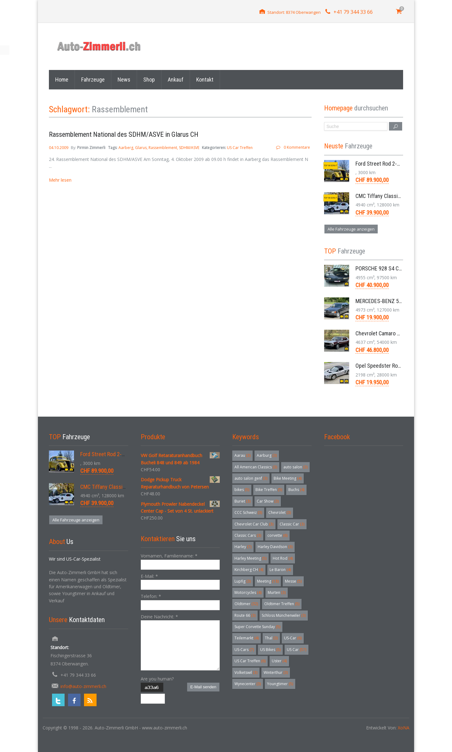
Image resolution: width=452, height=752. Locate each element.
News (124, 79)
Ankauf (175, 79)
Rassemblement (163, 147)
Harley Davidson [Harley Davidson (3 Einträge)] (275, 546)
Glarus (141, 147)
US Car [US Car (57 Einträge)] (296, 649)
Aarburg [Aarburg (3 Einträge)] (267, 455)
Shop (149, 79)
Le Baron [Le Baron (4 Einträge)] (280, 569)
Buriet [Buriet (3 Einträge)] (242, 501)
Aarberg (125, 147)
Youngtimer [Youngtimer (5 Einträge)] (280, 683)
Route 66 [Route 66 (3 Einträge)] (244, 615)
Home (61, 79)
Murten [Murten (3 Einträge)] (277, 592)
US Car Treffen (240, 147)
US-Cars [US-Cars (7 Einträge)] (244, 649)
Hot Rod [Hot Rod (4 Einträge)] (283, 558)
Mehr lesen (60, 180)
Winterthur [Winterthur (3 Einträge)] (276, 672)
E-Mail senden (203, 687)
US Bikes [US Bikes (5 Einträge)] (270, 649)
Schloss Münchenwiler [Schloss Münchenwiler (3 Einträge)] (284, 615)
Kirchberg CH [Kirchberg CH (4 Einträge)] (248, 569)
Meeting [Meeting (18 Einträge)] (268, 581)
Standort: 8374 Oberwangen (294, 12)
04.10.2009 (59, 147)
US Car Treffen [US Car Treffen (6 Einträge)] (249, 661)
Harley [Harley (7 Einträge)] (242, 546)
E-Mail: (149, 576)
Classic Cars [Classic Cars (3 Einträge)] (247, 535)
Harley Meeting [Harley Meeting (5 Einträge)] (250, 558)
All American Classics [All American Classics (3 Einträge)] (255, 467)
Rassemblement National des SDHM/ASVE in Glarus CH (123, 134)
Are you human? (157, 679)
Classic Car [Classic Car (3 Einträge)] (292, 524)
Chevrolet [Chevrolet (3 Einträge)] (279, 512)
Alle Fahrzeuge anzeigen (351, 229)
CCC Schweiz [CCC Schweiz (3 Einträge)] (248, 512)
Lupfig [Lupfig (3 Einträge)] (242, 581)
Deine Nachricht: (159, 617)
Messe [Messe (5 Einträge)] (293, 581)
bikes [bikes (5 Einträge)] (241, 489)
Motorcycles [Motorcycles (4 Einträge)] (247, 592)
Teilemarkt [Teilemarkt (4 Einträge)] (246, 638)
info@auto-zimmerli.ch (83, 686)
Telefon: (151, 596)
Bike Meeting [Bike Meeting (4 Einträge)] (288, 478)
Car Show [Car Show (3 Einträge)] (268, 501)
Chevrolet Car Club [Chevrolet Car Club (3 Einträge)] (253, 524)
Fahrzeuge (93, 79)
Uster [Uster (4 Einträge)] (279, 661)
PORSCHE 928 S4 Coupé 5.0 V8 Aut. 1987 (401, 268)
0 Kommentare (297, 147)
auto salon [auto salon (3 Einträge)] (295, 467)
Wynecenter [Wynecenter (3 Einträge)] (247, 683)
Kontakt (204, 79)
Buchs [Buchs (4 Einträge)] (296, 489)
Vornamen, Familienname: (169, 556)
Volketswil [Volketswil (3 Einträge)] (245, 672)
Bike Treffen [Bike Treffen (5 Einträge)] (268, 489)
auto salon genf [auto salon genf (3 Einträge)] (250, 478)
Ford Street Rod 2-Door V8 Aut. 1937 (396, 163)
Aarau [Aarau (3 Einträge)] (242, 455)
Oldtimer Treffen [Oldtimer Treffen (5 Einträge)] (281, 603)
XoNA (403, 728)
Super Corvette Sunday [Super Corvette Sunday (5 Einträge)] (257, 626)
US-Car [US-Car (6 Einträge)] (293, 638)
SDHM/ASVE (189, 147)
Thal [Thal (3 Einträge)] (271, 638)
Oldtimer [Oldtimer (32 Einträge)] (246, 603)
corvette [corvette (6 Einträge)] (277, 535)
